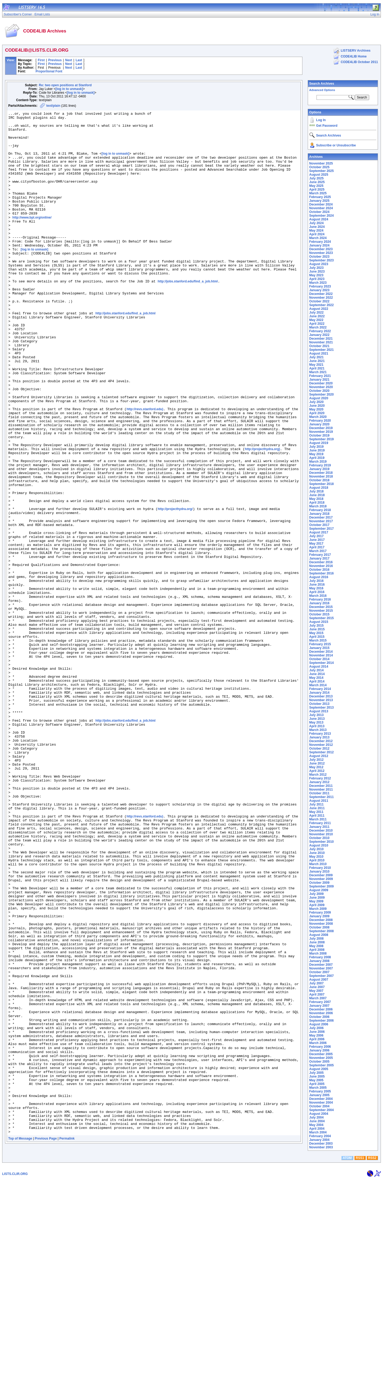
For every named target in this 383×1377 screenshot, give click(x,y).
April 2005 (316, 1084)
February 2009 (320, 912)
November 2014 (321, 655)
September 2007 (321, 976)
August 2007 (318, 979)
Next (68, 60)
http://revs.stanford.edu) (145, 469)
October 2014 (319, 659)
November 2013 (321, 700)
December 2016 (321, 562)
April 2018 (316, 502)
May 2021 (316, 365)
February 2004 (320, 1136)
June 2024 (317, 227)
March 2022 (318, 327)
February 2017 (320, 555)
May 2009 (316, 901)
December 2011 (321, 786)
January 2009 (319, 916)
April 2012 (316, 771)
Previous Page (46, 1343)
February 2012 (320, 778)
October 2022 (319, 301)
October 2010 (319, 838)
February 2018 (320, 510)
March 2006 (318, 1043)
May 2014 (316, 678)
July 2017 (316, 536)
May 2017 (316, 543)
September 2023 (321, 260)
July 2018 (316, 491)
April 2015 (316, 637)
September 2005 (321, 1065)
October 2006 (319, 1017)
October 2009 (319, 883)
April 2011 (316, 815)
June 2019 (317, 450)
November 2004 (321, 1102)
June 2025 (317, 182)
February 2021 (320, 376)
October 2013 (319, 704)
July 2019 (316, 447)
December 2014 (321, 651)
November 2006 (321, 1013)
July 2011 (316, 804)
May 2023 (316, 275)
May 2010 (316, 856)
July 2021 (316, 357)
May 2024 (316, 230)
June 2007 (317, 987)
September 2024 (321, 215)
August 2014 (318, 666)
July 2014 (316, 670)
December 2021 (321, 338)
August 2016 (318, 577)
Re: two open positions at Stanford (65, 85)
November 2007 (321, 968)
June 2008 (317, 942)
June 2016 (317, 584)
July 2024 (316, 223)
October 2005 (319, 1061)
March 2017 (318, 551)
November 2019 (321, 432)
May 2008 (316, 946)
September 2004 (321, 1110)
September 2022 (321, 305)
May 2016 (316, 588)
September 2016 (321, 573)
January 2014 (319, 692)
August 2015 (318, 622)
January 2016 (319, 603)
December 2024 (321, 204)
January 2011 (319, 827)
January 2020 (319, 424)
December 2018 (321, 473)
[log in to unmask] (69, 89)
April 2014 (316, 681)
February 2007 (320, 1002)
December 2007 (321, 965)
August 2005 (318, 1069)
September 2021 (321, 350)
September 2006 (321, 1020)
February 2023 (320, 286)
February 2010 (320, 868)
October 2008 (319, 927)
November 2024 (321, 208)
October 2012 (319, 748)
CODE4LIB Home (354, 56)
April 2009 (316, 905)
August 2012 (318, 756)
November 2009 (321, 879)
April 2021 (316, 368)
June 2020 (317, 406)
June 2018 (317, 495)
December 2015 (321, 607)
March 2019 (318, 461)
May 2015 (316, 633)
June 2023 (317, 271)
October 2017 (319, 525)
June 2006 (317, 1032)
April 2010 (316, 860)
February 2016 (320, 599)
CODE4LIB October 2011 (359, 62)
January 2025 (319, 201)
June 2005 (317, 1076)
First (41, 60)
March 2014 (318, 685)
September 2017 (321, 529)
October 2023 (319, 256)
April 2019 (316, 458)
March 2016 (318, 596)
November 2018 (321, 476)
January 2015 (319, 648)
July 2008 (316, 938)
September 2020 (321, 394)
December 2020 (321, 383)
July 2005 (316, 1073)
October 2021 (319, 346)
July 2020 (316, 402)
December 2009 (321, 875)
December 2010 (321, 830)
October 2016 (319, 570)
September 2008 (321, 931)
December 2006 (321, 1009)
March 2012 (318, 774)
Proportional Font (49, 71)
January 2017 (319, 558)
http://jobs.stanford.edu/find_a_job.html (188, 316)
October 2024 (319, 212)
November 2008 (321, 924)
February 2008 (320, 957)
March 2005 (318, 1088)
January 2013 (319, 737)
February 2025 (320, 197)
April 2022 (316, 324)
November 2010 (321, 834)
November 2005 (321, 1058)
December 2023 (321, 249)
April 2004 (316, 1129)
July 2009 (316, 894)
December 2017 (321, 517)
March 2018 (318, 506)
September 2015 (321, 618)
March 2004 (318, 1132)
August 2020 (318, 398)
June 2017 (317, 540)
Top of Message (20, 1343)
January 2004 (319, 1140)
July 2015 (316, 625)
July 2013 (316, 715)
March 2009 (318, 909)
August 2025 (318, 174)
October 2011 (319, 793)
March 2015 (318, 640)
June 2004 (317, 1121)
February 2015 (320, 644)
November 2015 (321, 611)
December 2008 (321, 920)
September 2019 (321, 439)
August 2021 (318, 353)
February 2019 (320, 465)
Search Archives (321, 83)
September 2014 (321, 663)
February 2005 (320, 1091)
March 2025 (318, 193)
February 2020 (320, 420)
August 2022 (318, 309)
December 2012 (321, 741)
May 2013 (316, 722)
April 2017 (316, 547)
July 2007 (316, 983)
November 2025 (321, 163)
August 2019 (318, 443)
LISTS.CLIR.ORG (15, 1371)
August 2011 (318, 801)
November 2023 (321, 253)
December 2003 (321, 1143)
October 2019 (319, 435)
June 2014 (317, 674)
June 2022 (317, 316)
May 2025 (316, 186)
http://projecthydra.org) (262, 517)
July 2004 (316, 1117)
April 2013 (316, 726)
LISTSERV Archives (355, 50)
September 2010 (321, 842)
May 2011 (316, 812)
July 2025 (316, 178)
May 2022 (316, 320)
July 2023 (316, 268)
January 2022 (319, 335)
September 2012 (321, 752)
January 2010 (319, 871)
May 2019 (316, 454)
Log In (321, 120)
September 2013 (321, 707)
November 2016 (321, 566)
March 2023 (318, 283)
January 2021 (319, 379)
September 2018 (321, 484)
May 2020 (316, 409)
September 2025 (321, 171)
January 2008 (319, 961)
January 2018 (319, 514)
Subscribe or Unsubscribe (336, 145)
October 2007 (319, 972)
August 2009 (318, 890)
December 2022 (321, 294)
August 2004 (318, 1114)
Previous (55, 60)
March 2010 (318, 864)
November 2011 (321, 789)
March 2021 (318, 372)
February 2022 (320, 331)
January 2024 (319, 245)
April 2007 (316, 994)
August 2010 (318, 845)
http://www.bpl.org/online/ (32, 239)
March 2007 (318, 998)
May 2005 (316, 1080)
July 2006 (316, 1028)
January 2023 (319, 290)
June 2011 (317, 808)
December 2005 (321, 1054)
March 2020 (318, 417)
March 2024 (318, 238)
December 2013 (321, 696)
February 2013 (320, 733)
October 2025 (319, 167)
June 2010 (317, 853)
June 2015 (317, 629)
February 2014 (320, 689)
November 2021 (321, 342)
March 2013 (318, 730)
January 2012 (319, 782)
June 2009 (317, 897)
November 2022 (321, 297)
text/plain (53, 106)
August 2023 (318, 264)
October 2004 (319, 1106)
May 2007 (316, 991)
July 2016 (316, 581)
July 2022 (316, 312)
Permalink (66, 1343)
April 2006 (316, 1039)
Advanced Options (322, 90)
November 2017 (321, 521)
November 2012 (321, 745)
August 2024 (318, 219)
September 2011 (321, 797)
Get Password (327, 126)
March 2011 (318, 819)
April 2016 (316, 592)
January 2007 (319, 1006)
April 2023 (316, 279)
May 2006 (316, 1035)
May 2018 (316, 499)
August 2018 (318, 488)
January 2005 (319, 1095)
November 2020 (321, 387)
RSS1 (360, 1355)
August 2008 (318, 935)
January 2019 (319, 469)
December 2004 (321, 1099)
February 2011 (320, 823)
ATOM (347, 1355)
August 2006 (318, 1024)
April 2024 (316, 234)
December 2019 (321, 428)
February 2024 (320, 242)
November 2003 (321, 1147)
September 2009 (321, 886)
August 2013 (318, 711)
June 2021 (317, 361)
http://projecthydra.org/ (175, 589)
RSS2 (372, 1355)
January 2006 (319, 1050)
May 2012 (316, 767)
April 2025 (316, 189)
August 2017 (318, 532)
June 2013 (317, 719)
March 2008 (318, 953)
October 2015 (319, 614)
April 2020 (316, 413)
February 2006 (320, 1047)
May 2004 (316, 1125)
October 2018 (319, 480)
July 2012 (316, 760)
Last (79, 60)
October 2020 (319, 391)
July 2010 (316, 849)
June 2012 (317, 763)
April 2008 (316, 950)
